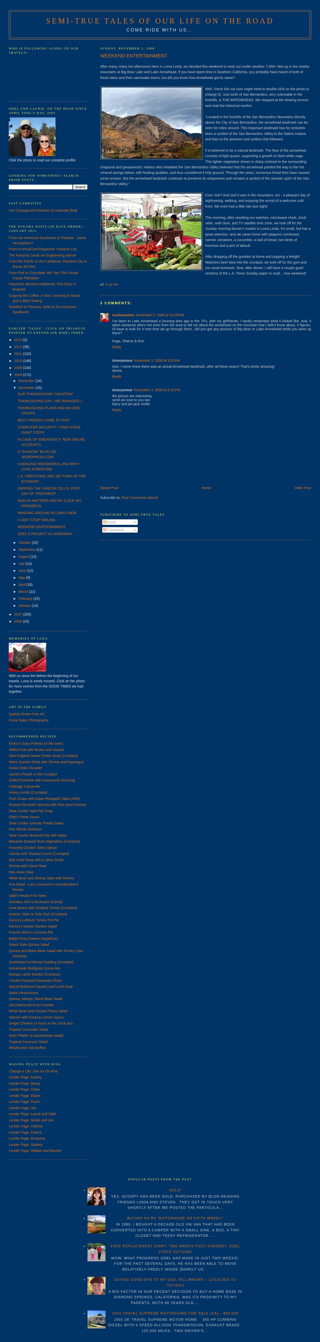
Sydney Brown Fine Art (26, 714)
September (27, 550)
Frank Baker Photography (29, 720)
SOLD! (175, 1190)
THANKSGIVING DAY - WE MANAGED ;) (50, 401)
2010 (18, 361)
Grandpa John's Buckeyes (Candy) (36, 902)
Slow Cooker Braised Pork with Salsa (37, 835)
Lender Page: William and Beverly (35, 1151)
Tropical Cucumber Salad (28, 1029)
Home (206, 488)
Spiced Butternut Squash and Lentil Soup (41, 987)
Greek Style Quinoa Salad (29, 945)
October (25, 543)
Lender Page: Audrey (25, 1077)
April (22, 585)
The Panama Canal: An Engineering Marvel (42, 255)
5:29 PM (112, 285)
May (22, 578)
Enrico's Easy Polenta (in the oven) (36, 743)
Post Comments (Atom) (140, 498)
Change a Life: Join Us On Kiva (33, 1071)
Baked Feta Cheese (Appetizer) (33, 939)
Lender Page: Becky (24, 1083)
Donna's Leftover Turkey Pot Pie (34, 920)
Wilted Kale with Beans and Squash (36, 750)
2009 (18, 368)
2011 (18, 354)
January (25, 606)
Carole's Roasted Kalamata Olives (35, 981)
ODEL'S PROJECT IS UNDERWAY (45, 534)
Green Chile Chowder (25, 768)
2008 (18, 375)
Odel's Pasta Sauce (24, 817)
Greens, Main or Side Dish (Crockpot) (38, 914)
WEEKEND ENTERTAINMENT (134, 55)
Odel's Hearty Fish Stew (27, 896)
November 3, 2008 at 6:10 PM (157, 390)
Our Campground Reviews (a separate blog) (43, 210)
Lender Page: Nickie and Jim (31, 1120)
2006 (18, 621)
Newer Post (109, 488)
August (24, 557)
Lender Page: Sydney (25, 1145)
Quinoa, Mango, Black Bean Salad (35, 999)
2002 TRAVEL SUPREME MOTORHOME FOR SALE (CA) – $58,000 (175, 1313)
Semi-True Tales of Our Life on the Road (160, 21)
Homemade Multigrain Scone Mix (34, 968)
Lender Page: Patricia (25, 1126)
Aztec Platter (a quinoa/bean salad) (36, 1035)
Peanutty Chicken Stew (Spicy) (33, 848)
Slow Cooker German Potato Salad (36, 823)
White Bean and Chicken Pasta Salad (38, 1011)
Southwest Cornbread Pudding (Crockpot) (41, 962)
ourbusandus (123, 315)
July (22, 564)
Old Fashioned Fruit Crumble (31, 1005)
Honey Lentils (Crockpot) (28, 792)
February (26, 599)
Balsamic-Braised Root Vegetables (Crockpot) (44, 841)
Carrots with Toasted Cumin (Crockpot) (39, 854)
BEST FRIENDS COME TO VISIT (44, 420)
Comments (113, 530)
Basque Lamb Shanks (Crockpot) (34, 974)
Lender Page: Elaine (24, 1096)
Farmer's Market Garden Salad (33, 926)
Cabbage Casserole (24, 786)
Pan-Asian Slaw (21, 872)
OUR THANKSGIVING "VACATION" (46, 394)
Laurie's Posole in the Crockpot (33, 774)
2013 (18, 340)
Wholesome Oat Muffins (27, 1048)
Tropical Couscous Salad (28, 1042)
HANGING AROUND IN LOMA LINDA (47, 513)
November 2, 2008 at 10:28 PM (160, 315)
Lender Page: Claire (24, 1089)
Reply (116, 347)
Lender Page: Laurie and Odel (32, 1114)
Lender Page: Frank (24, 1102)
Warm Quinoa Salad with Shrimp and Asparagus (46, 762)
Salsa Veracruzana (23, 993)
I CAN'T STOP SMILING (36, 520)
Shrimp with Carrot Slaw (27, 866)
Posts (109, 522)
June (22, 571)
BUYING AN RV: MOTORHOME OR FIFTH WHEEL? (175, 1218)
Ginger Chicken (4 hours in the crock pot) (40, 1023)
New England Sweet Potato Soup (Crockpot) (43, 756)
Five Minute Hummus (25, 829)
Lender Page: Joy (22, 1108)
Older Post (303, 488)
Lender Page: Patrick (25, 1132)
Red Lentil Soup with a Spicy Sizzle (36, 860)
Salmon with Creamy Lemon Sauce (36, 1017)
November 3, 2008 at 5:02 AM (157, 360)
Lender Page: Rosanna (27, 1138)
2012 (18, 347)
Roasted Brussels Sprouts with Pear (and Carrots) (47, 805)
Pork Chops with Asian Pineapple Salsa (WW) (44, 799)
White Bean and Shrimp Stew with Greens (41, 878)
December (27, 381)
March (23, 592)
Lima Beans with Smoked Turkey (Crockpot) (43, 908)
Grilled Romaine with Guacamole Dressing (42, 780)
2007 (18, 614)
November (27, 388)
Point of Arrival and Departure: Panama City (43, 249)
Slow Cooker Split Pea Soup (31, 811)
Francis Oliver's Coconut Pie (31, 932)
